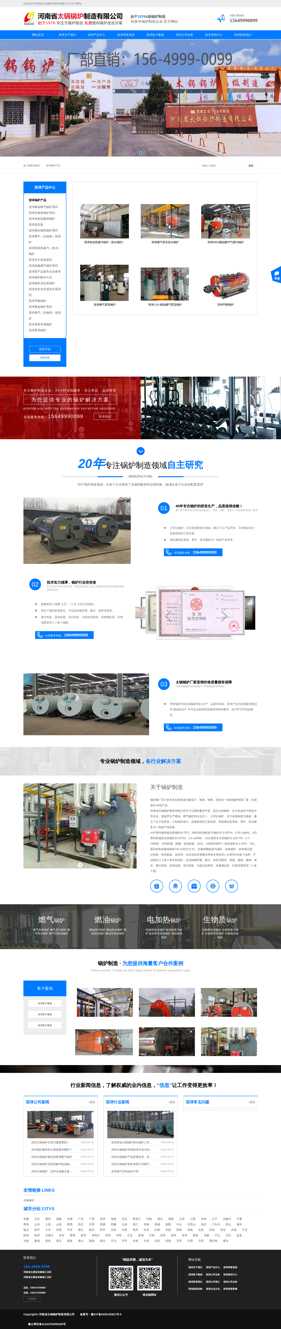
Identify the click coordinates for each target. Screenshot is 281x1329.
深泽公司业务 (184, 34)
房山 (228, 1224)
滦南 (168, 1240)
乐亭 (179, 1240)
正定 (130, 1235)
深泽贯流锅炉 (37, 330)
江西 (193, 1218)
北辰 (201, 1229)
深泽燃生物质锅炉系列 (43, 230)
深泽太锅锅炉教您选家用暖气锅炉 (51, 1156)
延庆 (91, 1229)
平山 (217, 1235)
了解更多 (31, 1299)
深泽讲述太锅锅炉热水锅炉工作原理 (132, 1142)
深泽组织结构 (195, 1289)
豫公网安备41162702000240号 (47, 1324)
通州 (239, 1224)
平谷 (70, 1229)
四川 (81, 1224)
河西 (124, 1229)
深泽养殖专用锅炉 (40, 324)
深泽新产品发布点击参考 (45, 271)
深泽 (184, 1235)
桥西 (72, 1235)
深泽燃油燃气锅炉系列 (43, 207)
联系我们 (105, 416)
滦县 (157, 1240)
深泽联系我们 (243, 34)
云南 (124, 1224)
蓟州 (37, 1235)
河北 (124, 1218)
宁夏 (239, 1218)
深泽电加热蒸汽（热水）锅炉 (45, 251)
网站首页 (38, 34)
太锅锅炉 (28, 1200)
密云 (81, 1229)
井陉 (119, 1235)
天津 (91, 1224)
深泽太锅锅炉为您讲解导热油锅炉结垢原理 (52, 1164)
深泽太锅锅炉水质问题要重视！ (50, 1142)
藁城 (37, 1240)
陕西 (70, 1224)
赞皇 (195, 1235)
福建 (59, 1218)
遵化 (225, 1240)
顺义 (26, 1229)
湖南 (171, 1218)
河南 (149, 1218)
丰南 (135, 1240)
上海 (48, 1224)
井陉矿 (96, 1235)
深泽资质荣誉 (230, 1289)
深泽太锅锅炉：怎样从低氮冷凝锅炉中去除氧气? (52, 1171)
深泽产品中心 (96, 34)
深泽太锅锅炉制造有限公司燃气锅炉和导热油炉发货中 (132, 1164)
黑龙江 (137, 1218)
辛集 (26, 1240)
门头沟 (216, 1224)
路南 (91, 1240)
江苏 (182, 1218)
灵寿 (162, 1235)
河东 (113, 1229)
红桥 (157, 1229)
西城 (157, 1224)
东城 (146, 1224)
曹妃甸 (213, 1240)
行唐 (152, 1235)
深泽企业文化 (213, 1289)
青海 (26, 1224)
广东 (81, 1218)
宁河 (244, 1229)
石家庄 (49, 1235)
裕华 (108, 1235)
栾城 (141, 1235)
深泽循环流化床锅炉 (42, 283)
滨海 (234, 1229)
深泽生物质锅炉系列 (42, 212)
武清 (212, 1229)
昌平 (37, 1229)
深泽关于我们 (67, 34)
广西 (91, 1218)
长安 (61, 1235)
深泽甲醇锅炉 (37, 300)
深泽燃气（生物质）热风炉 (45, 239)
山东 (37, 1224)
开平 (124, 1240)
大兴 (48, 1229)
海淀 (203, 1224)
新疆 (102, 1224)
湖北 (160, 1218)
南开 (135, 1229)
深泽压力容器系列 (40, 259)
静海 (26, 1235)
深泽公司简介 (213, 1281)
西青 (179, 1229)
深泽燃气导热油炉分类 (125, 1171)
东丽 (168, 1229)
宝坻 (223, 1229)
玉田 (201, 1240)
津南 (190, 1229)
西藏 (113, 1224)
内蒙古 (227, 1218)
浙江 (135, 1224)
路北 (102, 1240)
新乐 (59, 1240)
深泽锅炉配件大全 (40, 277)
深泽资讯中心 (213, 34)
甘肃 (70, 1218)
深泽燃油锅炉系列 (40, 306)
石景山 (191, 1224)
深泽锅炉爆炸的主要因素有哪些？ (51, 1149)
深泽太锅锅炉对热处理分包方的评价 (132, 1149)
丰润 (146, 1240)
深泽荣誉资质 (126, 34)
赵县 (239, 1235)
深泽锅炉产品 (53, 165)
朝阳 (168, 1224)
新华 (83, 1235)
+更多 (91, 1102)
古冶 (113, 1240)
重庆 (48, 1218)
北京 (37, 1218)
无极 (206, 1235)
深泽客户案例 (155, 34)
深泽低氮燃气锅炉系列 (43, 265)
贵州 (102, 1218)
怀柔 (59, 1229)
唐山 (81, 1240)
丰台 (179, 1224)
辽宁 (214, 1218)
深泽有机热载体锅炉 (42, 218)
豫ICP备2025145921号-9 (106, 1314)
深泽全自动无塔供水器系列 (45, 292)
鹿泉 (70, 1240)
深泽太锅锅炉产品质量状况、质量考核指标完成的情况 (132, 1156)
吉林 (203, 1218)
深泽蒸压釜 (36, 224)
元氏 (228, 1235)
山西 (59, 1224)
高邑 (173, 1235)
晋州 (48, 1240)
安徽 (26, 1218)
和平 (102, 1229)
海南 (113, 1218)
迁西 (190, 1240)
